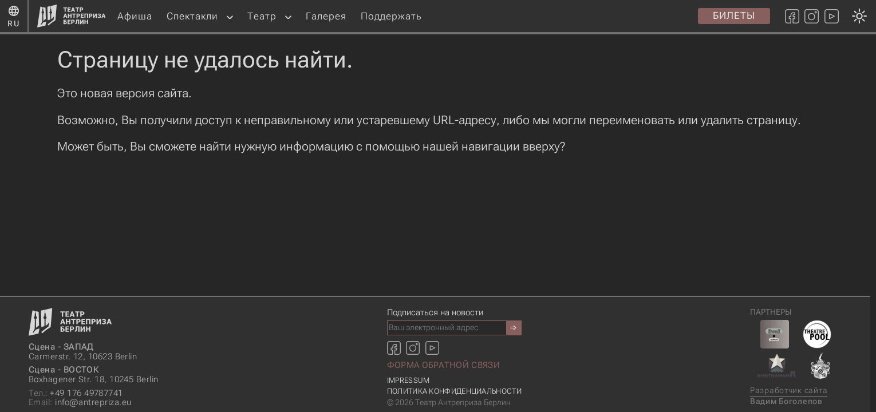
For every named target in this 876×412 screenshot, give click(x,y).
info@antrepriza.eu (80, 402)
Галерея (326, 16)
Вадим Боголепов (786, 401)
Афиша (134, 16)
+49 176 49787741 (76, 393)
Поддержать (391, 16)
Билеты (734, 15)
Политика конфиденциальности (454, 391)
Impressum (408, 380)
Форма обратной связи (443, 365)
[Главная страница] (71, 16)
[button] (230, 16)
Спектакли (192, 16)
